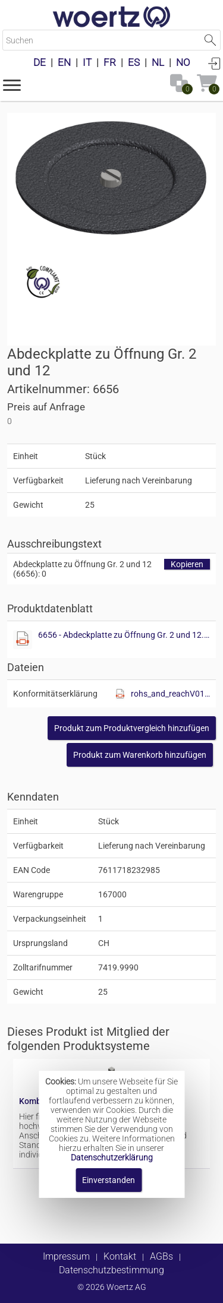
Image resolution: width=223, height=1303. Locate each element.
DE (39, 62)
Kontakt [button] (119, 1256)
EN (64, 62)
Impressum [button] (66, 1256)
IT (87, 62)
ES (134, 62)
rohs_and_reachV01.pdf (170, 693)
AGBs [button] (161, 1256)
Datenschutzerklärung (112, 1157)
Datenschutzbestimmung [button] (111, 1270)
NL (158, 62)
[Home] (111, 18)
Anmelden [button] (214, 62)
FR (109, 62)
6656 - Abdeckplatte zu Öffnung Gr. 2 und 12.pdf (124, 635)
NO (183, 62)
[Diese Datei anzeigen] (22, 639)
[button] (12, 84)
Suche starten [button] (210, 40)
